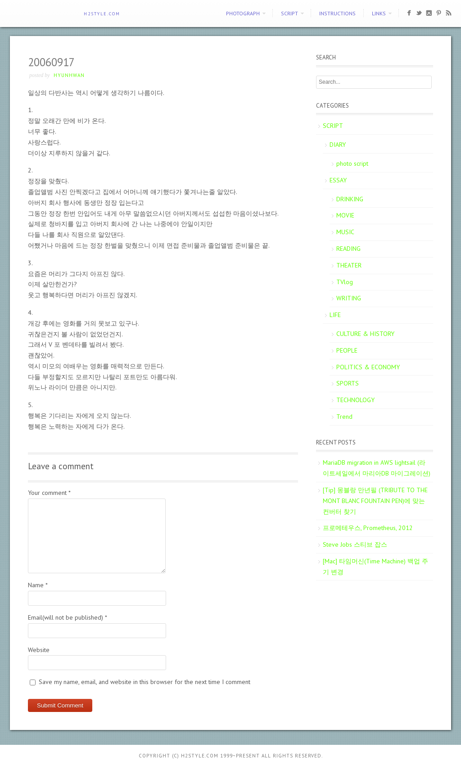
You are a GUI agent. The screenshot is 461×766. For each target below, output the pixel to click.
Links (379, 13)
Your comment (49, 493)
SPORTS (347, 383)
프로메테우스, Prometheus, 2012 (368, 528)
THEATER (349, 265)
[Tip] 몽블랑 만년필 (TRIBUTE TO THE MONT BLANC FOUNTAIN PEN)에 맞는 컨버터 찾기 (375, 501)
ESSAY (338, 180)
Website (39, 650)
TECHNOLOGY (355, 400)
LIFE (335, 315)
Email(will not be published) (67, 617)
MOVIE (345, 215)
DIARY (338, 145)
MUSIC (345, 232)
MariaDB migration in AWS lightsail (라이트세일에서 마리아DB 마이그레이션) (376, 467)
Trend (344, 416)
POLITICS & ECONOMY (368, 367)
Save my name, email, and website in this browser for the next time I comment (144, 682)
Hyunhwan (69, 75)
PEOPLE (346, 350)
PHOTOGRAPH (243, 13)
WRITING (348, 298)
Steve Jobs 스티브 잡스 (355, 544)
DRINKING (349, 199)
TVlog (344, 282)
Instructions (337, 13)
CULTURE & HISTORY (365, 334)
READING (348, 249)
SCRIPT (289, 13)
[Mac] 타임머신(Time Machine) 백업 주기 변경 (375, 566)
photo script (352, 163)
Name (38, 585)
